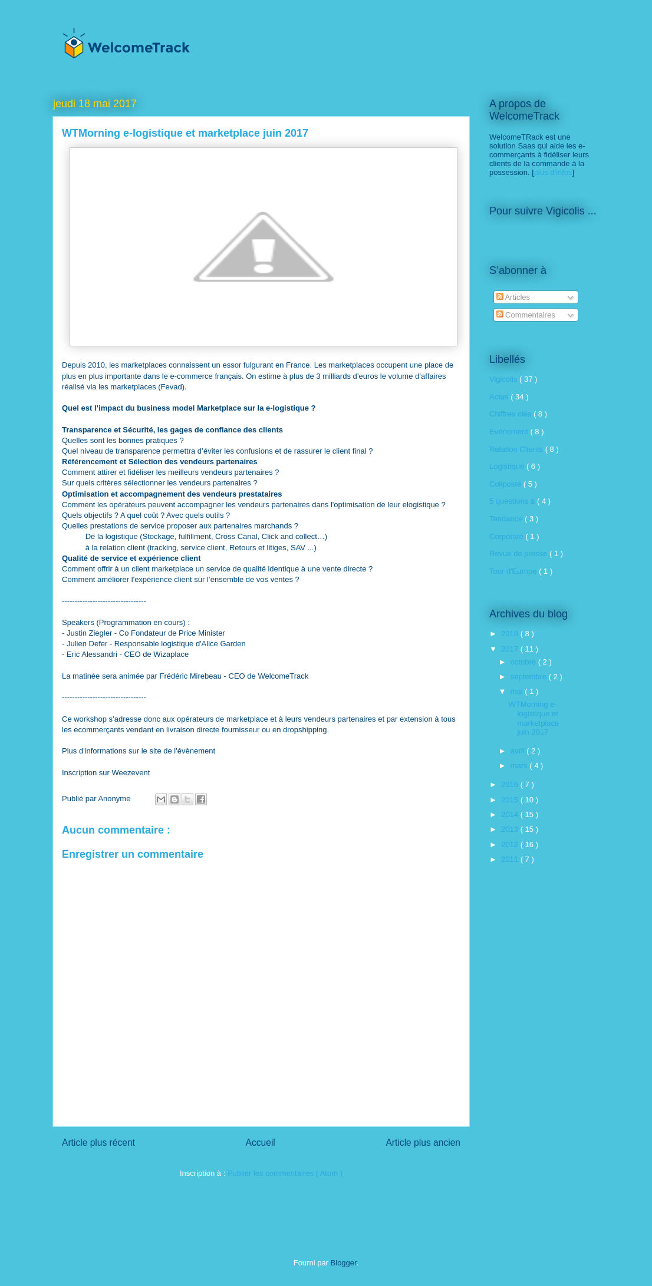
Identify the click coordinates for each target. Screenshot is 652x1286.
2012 (511, 844)
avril (518, 750)
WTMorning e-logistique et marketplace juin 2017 (533, 718)
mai (518, 691)
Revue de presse (519, 553)
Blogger (344, 1262)
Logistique (507, 466)
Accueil (260, 1143)
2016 (511, 784)
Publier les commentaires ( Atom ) (285, 1173)
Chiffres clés (511, 413)
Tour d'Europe (514, 571)
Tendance (507, 518)
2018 (511, 633)
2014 (511, 814)
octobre (524, 661)
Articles (513, 297)
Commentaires (525, 314)
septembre (530, 676)
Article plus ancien (423, 1143)
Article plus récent (98, 1143)
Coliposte (506, 484)
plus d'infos (553, 172)
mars (520, 765)
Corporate (507, 536)
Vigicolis (504, 379)
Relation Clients (517, 449)
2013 (511, 829)
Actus (500, 396)
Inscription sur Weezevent (106, 772)
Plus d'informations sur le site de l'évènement (138, 750)
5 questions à (513, 501)
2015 (511, 799)
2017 (511, 648)
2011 (511, 859)
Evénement (509, 431)
